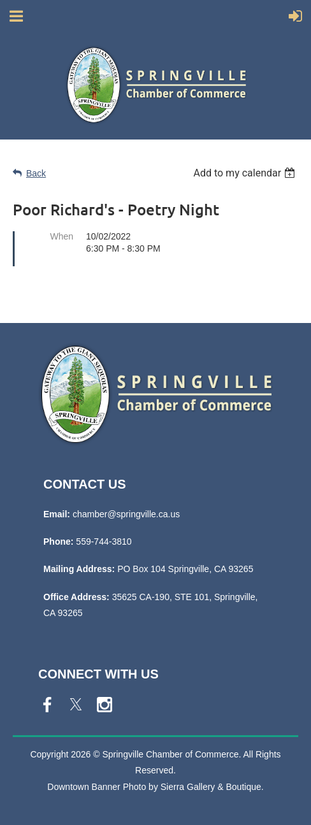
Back (36, 173)
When (61, 236)
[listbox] (245, 173)
